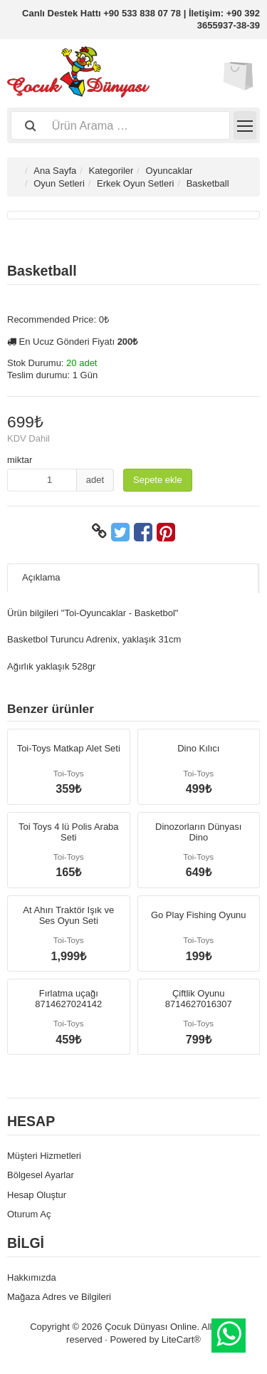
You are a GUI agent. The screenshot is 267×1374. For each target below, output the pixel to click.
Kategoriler (110, 170)
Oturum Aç (29, 1214)
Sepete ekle (157, 479)
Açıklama (41, 577)
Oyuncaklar (169, 170)
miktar (19, 459)
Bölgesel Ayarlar (40, 1175)
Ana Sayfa (54, 170)
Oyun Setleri (59, 183)
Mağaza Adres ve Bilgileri (59, 1296)
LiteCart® (181, 1339)
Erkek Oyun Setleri (135, 183)
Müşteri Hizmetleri (44, 1155)
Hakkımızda (31, 1277)
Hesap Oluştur (36, 1195)
